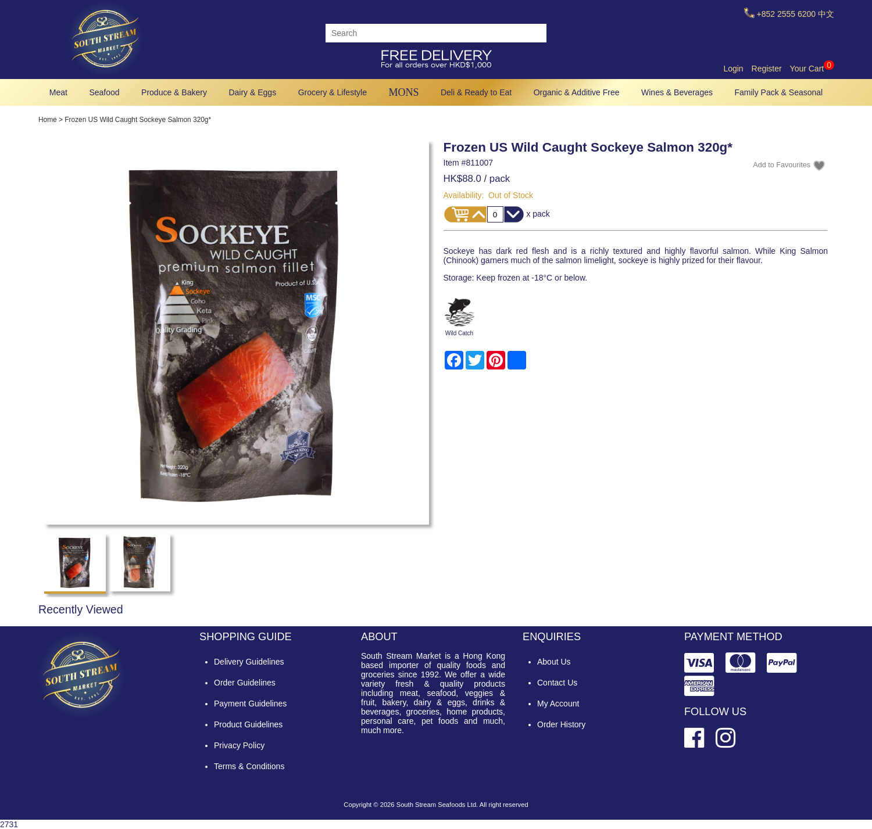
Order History (561, 724)
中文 (826, 14)
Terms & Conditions (249, 766)
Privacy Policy (239, 745)
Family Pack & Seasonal (779, 92)
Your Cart (812, 68)
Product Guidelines (248, 724)
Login (733, 68)
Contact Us (557, 682)
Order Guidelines (245, 682)
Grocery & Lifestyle (332, 92)
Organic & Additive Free (577, 92)
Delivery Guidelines (249, 661)
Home (47, 120)
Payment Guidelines (250, 703)
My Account (558, 703)
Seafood (104, 92)
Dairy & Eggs (252, 92)
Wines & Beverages (677, 92)
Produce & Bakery (174, 92)
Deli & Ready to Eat (476, 92)
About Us (554, 661)
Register (767, 68)
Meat (58, 92)
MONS (403, 92)
